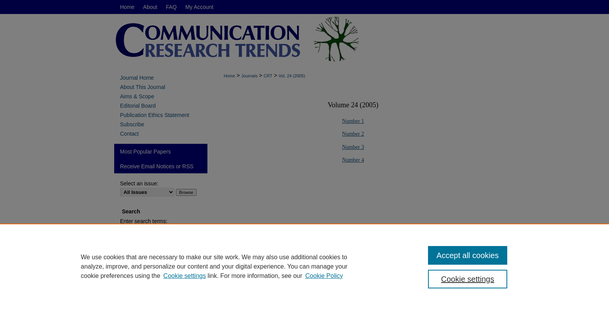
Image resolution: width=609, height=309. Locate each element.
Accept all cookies (468, 255)
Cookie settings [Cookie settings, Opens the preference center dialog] (467, 279)
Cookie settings (185, 275)
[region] (304, 266)
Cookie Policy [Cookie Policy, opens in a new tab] (324, 275)
